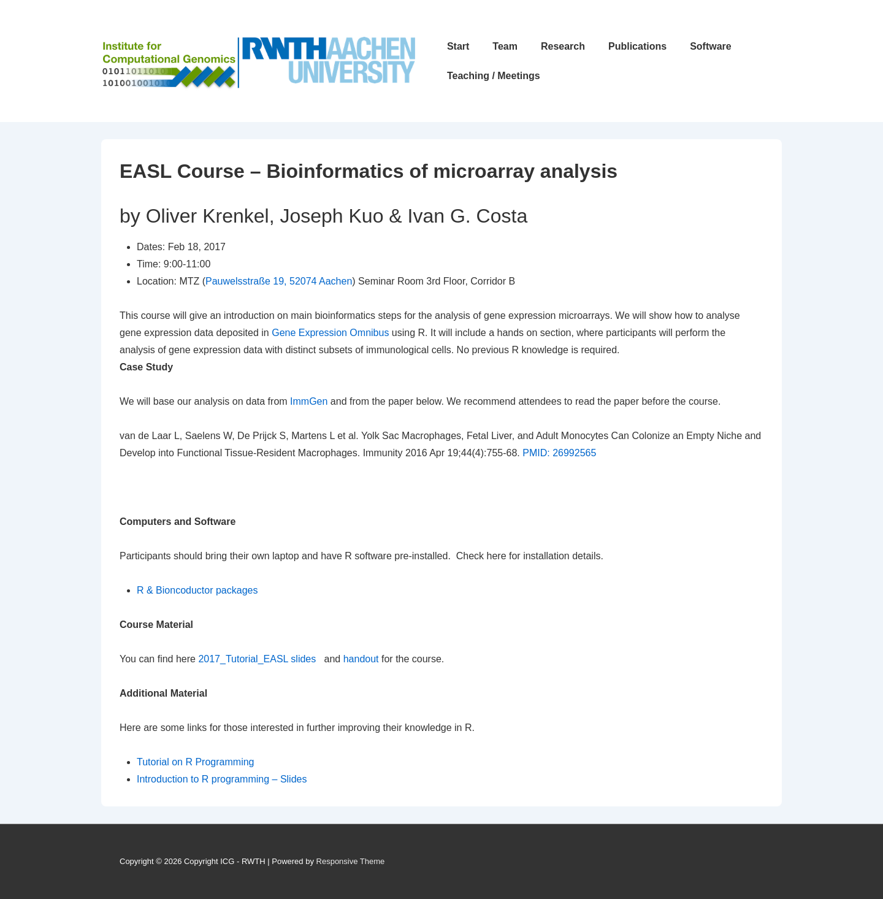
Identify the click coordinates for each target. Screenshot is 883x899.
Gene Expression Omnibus (332, 332)
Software (711, 46)
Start (458, 46)
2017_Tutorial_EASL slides (257, 659)
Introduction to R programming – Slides (222, 779)
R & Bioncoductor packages (197, 590)
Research (563, 46)
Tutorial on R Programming (195, 762)
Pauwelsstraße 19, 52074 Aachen (278, 281)
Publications (637, 46)
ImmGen (308, 401)
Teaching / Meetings (493, 76)
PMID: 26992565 (559, 453)
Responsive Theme (350, 861)
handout (361, 659)
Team (505, 46)
